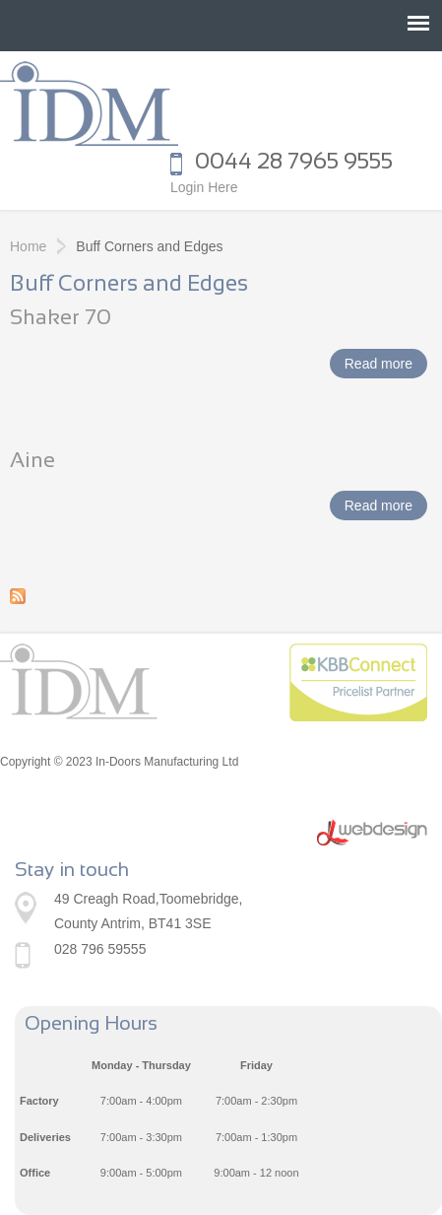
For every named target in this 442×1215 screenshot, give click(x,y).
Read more (386, 365)
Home (28, 246)
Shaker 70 (60, 318)
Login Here (204, 187)
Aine (32, 461)
